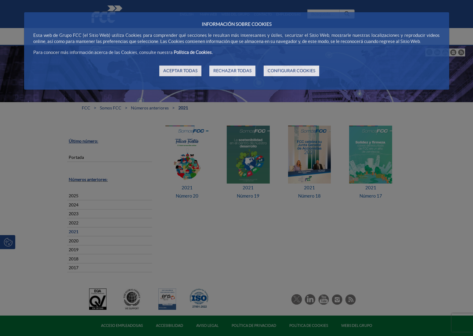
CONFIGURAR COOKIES (291, 70)
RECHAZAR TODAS (232, 70)
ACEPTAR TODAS (180, 70)
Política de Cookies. (193, 52)
